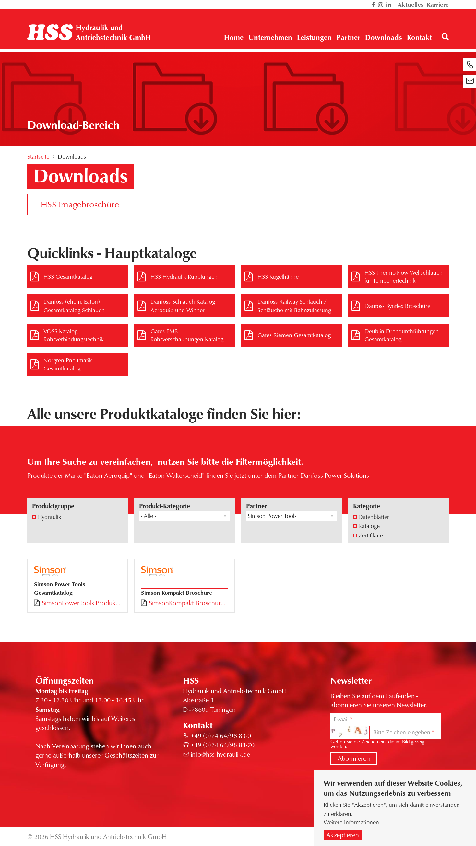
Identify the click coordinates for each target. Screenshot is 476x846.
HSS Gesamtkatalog (67, 276)
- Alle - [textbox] (148, 515)
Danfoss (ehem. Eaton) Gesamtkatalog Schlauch (74, 305)
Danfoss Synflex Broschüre (397, 305)
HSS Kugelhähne (278, 276)
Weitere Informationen (351, 822)
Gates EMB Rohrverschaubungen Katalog (186, 335)
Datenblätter (373, 517)
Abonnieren (354, 758)
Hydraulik (49, 517)
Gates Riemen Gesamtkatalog (294, 335)
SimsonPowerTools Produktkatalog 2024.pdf (81, 602)
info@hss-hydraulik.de (220, 754)
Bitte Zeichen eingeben (401, 732)
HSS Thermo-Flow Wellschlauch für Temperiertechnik (403, 276)
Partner (256, 506)
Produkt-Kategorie (164, 506)
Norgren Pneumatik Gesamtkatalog (67, 364)
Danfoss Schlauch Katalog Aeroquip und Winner (182, 305)
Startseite (38, 156)
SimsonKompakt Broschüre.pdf (188, 602)
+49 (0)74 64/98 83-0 (221, 735)
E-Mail (341, 719)
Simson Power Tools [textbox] (272, 515)
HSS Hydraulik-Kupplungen (184, 276)
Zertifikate (370, 535)
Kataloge (369, 526)
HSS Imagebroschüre (80, 204)
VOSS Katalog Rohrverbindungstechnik (73, 335)
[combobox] (184, 516)
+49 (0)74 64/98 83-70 (223, 744)
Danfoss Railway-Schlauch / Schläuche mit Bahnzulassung (294, 305)
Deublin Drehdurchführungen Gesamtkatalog (401, 335)
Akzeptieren (342, 835)
